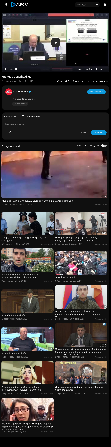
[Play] (5, 69)
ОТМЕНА (84, 132)
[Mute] (95, 69)
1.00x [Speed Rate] (86, 69)
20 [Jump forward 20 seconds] (90, 69)
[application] (55, 42)
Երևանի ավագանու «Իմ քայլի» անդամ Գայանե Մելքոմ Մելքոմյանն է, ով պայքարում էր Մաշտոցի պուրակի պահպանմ (27, 426)
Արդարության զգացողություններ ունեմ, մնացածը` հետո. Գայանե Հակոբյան (76, 239)
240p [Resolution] (100, 69)
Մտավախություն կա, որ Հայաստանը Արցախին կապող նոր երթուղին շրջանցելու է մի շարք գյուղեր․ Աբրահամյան (80, 352)
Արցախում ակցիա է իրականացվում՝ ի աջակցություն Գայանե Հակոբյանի (21, 276)
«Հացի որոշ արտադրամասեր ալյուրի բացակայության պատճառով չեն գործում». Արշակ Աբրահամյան (78, 314)
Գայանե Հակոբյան (65, 277)
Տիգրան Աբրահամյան (13, 315)
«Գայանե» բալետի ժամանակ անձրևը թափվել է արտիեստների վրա (37, 201)
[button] (106, 5)
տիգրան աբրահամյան (13, 353)
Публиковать (98, 132)
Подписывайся (96, 92)
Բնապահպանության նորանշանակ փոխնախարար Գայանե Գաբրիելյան (21, 388)
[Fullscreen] (105, 69)
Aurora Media (22, 91)
